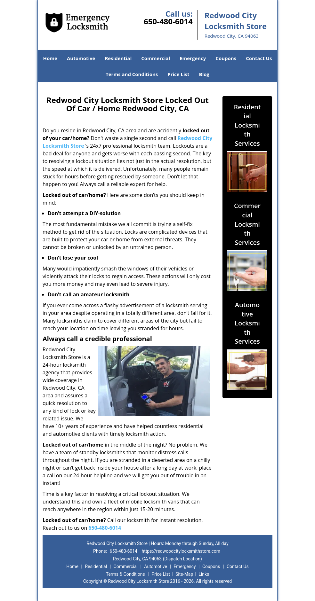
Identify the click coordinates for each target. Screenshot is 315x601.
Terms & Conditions (125, 574)
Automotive (81, 58)
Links (203, 574)
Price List (178, 74)
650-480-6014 (168, 21)
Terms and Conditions (132, 74)
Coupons (225, 58)
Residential (118, 58)
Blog (204, 74)
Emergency (193, 58)
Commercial (155, 58)
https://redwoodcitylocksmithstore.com (180, 551)
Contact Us (259, 58)
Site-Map (184, 574)
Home (50, 58)
